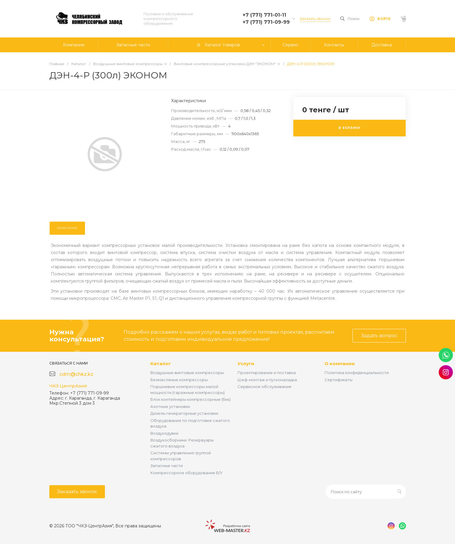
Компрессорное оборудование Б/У (186, 472)
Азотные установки (170, 406)
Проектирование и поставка (266, 372)
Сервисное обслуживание (264, 386)
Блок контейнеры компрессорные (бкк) (190, 399)
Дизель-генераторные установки (184, 413)
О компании (340, 363)
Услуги (245, 363)
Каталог (160, 363)
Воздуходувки (164, 433)
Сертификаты (338, 379)
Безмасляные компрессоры (179, 379)
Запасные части (166, 465)
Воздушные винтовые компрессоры (187, 372)
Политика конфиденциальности (357, 372)
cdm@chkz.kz (76, 374)
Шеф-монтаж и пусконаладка (267, 379)
